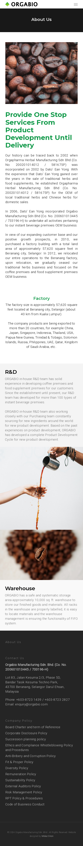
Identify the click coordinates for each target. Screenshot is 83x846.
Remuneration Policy (20, 774)
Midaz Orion (47, 836)
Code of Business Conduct (24, 804)
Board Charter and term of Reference (32, 727)
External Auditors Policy (23, 786)
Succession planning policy (25, 739)
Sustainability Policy (20, 780)
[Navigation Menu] (76, 4)
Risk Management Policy (23, 792)
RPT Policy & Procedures (24, 798)
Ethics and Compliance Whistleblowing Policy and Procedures (39, 747)
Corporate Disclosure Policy (26, 733)
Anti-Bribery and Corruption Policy (30, 756)
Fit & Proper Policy (19, 762)
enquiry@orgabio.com (31, 704)
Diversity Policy (16, 768)
